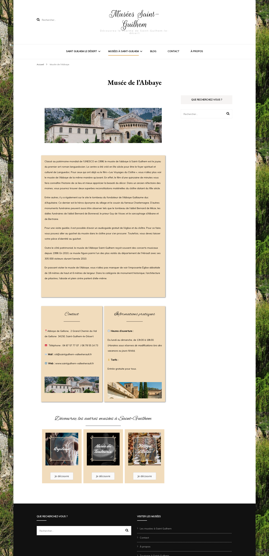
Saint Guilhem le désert (81, 51)
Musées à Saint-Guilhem (123, 51)
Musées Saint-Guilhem (134, 19)
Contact (173, 51)
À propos (197, 51)
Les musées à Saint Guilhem (156, 528)
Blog (153, 51)
